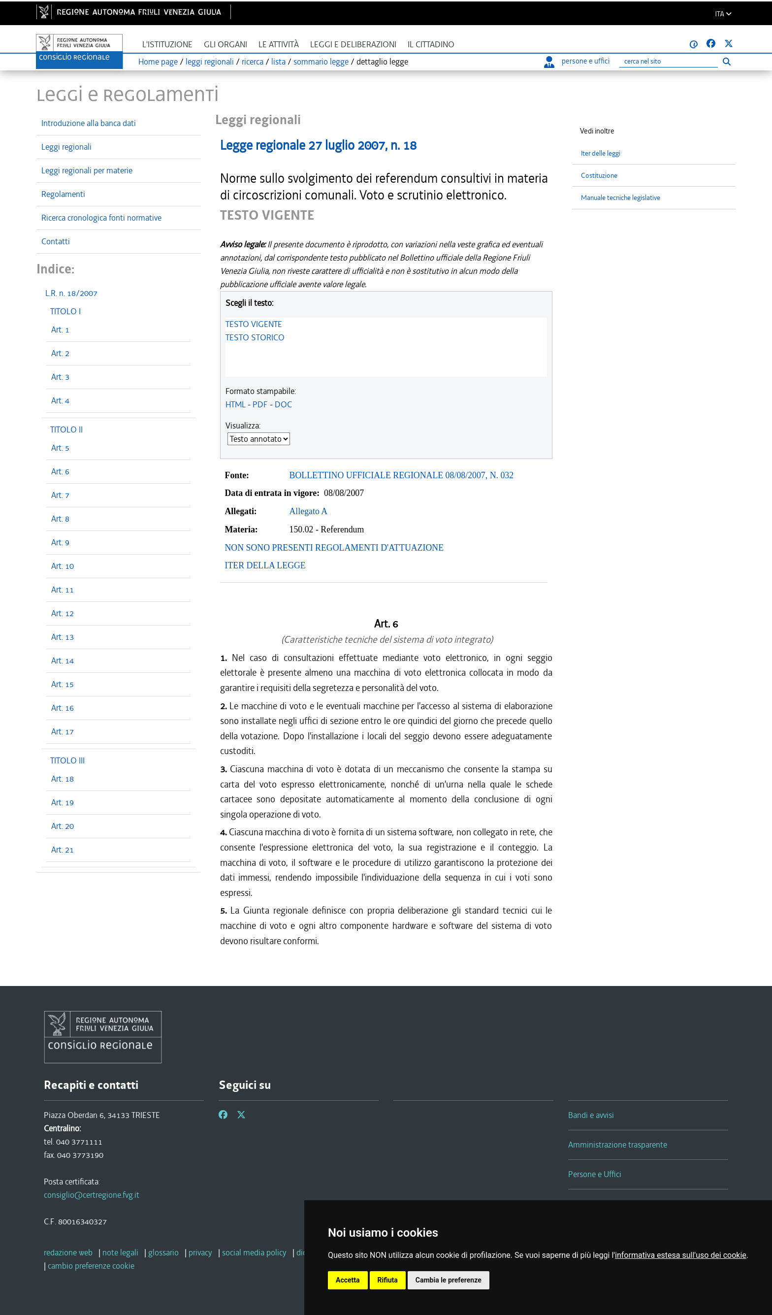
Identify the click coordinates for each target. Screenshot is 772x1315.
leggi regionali (210, 61)
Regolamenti (63, 194)
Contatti (55, 241)
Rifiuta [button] (388, 1280)
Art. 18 (62, 778)
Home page (158, 61)
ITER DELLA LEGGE (265, 565)
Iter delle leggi (600, 153)
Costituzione (599, 175)
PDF (260, 404)
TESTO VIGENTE (253, 324)
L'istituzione (167, 44)
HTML (235, 404)
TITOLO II (66, 429)
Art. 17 (62, 731)
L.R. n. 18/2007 (71, 293)
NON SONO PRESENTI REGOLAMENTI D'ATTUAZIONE (334, 548)
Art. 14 (62, 660)
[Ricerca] (668, 61)
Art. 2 (60, 353)
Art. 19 (62, 802)
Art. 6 (60, 471)
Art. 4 (60, 400)
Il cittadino (431, 44)
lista (278, 61)
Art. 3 (60, 376)
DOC (283, 404)
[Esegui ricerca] (726, 61)
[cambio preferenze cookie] (91, 1265)
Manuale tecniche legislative (620, 197)
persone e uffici (577, 61)
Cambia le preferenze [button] (449, 1280)
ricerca (252, 61)
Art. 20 (62, 826)
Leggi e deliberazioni (353, 44)
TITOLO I (65, 311)
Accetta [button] (348, 1280)
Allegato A (309, 511)
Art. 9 (60, 542)
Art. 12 (62, 613)
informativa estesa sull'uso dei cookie (680, 1255)
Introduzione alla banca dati (88, 123)
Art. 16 (62, 707)
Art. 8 (60, 518)
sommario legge (321, 61)
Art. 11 (62, 589)
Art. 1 (60, 329)
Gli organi (225, 44)
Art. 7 (60, 495)
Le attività (278, 44)
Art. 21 (62, 849)
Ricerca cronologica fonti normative (101, 217)
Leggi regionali (66, 146)
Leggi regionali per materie (86, 170)
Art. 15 (62, 684)
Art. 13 (62, 636)
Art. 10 (62, 565)
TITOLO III (67, 760)
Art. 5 (60, 447)
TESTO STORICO (255, 337)
